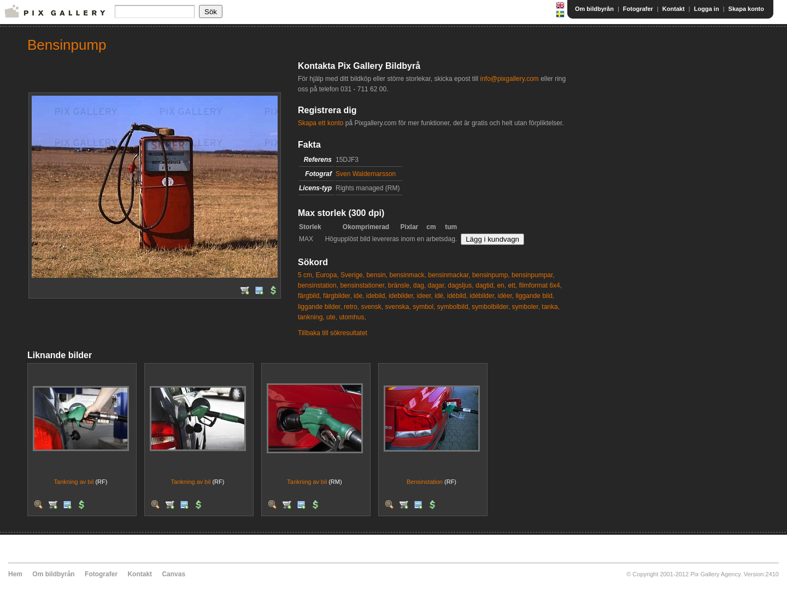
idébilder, (482, 296)
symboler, (526, 307)
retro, (351, 307)
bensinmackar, (449, 275)
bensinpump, (491, 275)
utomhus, (352, 317)
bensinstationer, (363, 285)
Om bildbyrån (594, 8)
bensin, (376, 275)
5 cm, (306, 275)
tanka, (551, 307)
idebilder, (402, 296)
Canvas (173, 574)
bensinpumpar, (533, 275)
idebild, (376, 296)
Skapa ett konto (320, 123)
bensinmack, (407, 275)
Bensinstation (425, 481)
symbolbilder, (491, 307)
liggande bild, (534, 296)
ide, (359, 296)
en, (501, 285)
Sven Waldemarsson (366, 174)
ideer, (425, 296)
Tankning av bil (74, 481)
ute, (331, 317)
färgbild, (309, 296)
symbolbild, (453, 307)
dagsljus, (460, 285)
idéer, (506, 296)
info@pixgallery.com (509, 79)
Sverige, (352, 275)
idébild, (457, 296)
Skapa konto (746, 8)
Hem (15, 574)
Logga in (706, 8)
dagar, (437, 285)
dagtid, (485, 285)
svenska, (397, 307)
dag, (419, 285)
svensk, (372, 307)
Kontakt (673, 8)
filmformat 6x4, (540, 285)
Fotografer (638, 8)
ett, (512, 285)
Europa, (327, 275)
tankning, (311, 317)
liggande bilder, (320, 307)
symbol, (424, 307)
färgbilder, (337, 296)
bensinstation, (318, 285)
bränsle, (400, 285)
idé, (439, 296)
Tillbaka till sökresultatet (332, 333)
